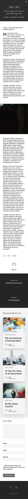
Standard (14, 255)
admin (7, 17)
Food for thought (8, 334)
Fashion (11, 7)
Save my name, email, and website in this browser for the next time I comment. (14, 467)
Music (17, 7)
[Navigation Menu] (26, 1)
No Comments (21, 17)
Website (5, 457)
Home (5, 28)
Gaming (11, 367)
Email (5, 450)
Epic (5, 255)
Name (5, 443)
